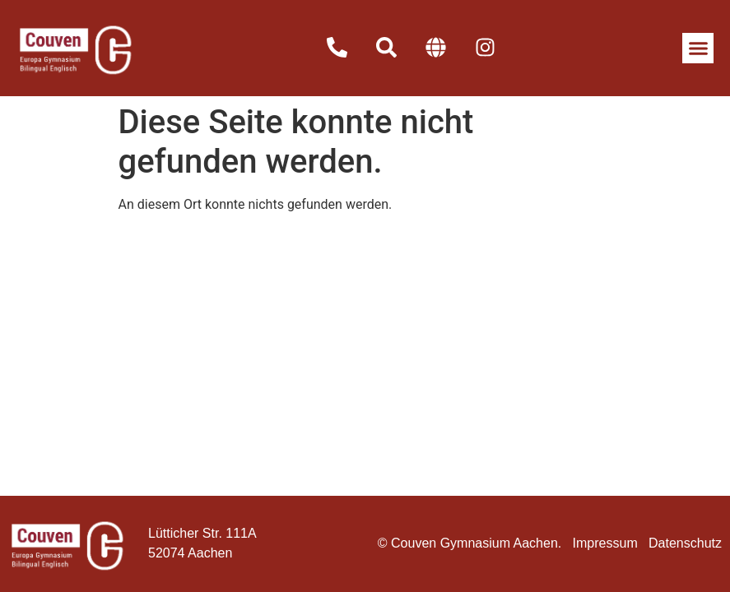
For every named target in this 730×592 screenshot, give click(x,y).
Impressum (605, 543)
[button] (698, 48)
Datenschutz (685, 543)
